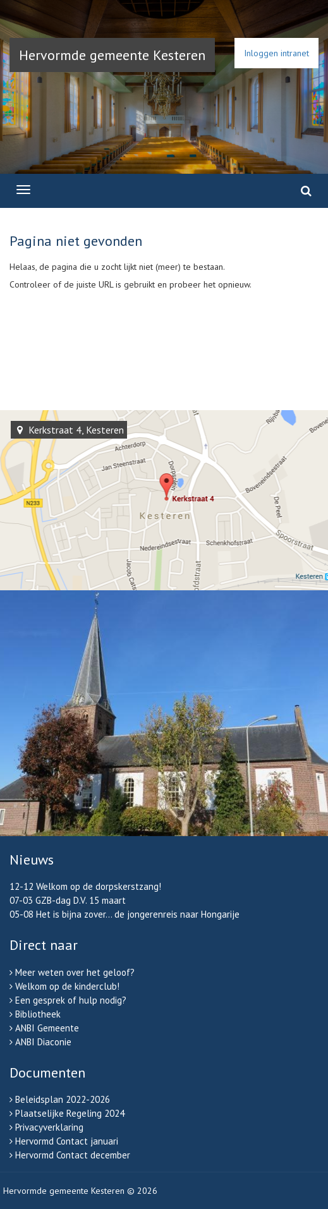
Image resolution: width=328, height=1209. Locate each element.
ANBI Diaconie (43, 1042)
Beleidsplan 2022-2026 (62, 1099)
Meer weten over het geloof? (75, 972)
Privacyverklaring (49, 1127)
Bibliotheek (38, 1014)
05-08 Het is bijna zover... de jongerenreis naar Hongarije (124, 914)
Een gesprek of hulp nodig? (70, 1000)
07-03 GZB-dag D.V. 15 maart (67, 900)
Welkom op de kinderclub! (67, 986)
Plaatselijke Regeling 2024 (70, 1113)
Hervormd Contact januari (66, 1141)
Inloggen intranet (276, 53)
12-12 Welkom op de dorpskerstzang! (85, 886)
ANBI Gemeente (47, 1028)
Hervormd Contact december (72, 1155)
